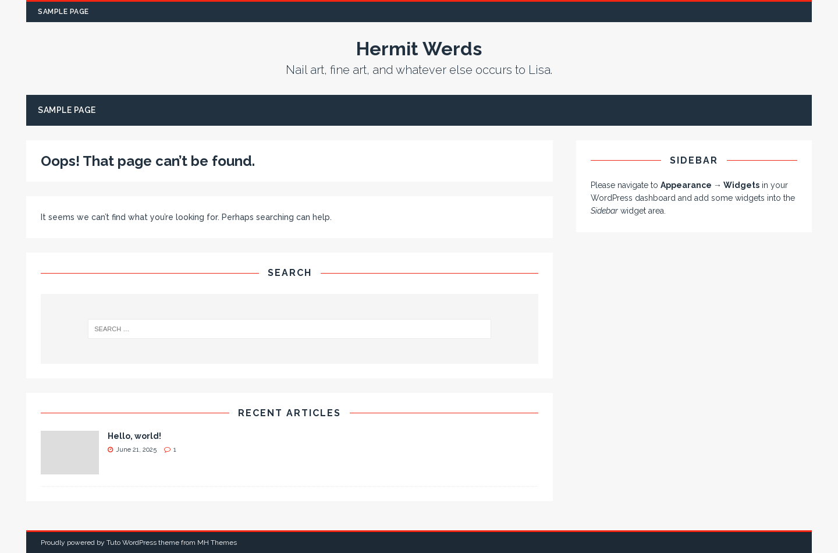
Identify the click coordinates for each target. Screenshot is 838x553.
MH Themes (217, 542)
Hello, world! (134, 436)
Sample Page (63, 12)
